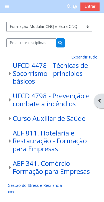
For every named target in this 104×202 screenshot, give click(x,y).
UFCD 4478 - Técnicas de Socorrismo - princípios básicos (50, 73)
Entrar (90, 6)
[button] (69, 6)
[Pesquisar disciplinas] (31, 42)
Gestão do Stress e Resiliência (35, 185)
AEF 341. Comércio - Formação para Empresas (51, 167)
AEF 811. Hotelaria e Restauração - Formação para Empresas (50, 140)
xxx (11, 191)
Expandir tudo (84, 57)
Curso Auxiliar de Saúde (49, 118)
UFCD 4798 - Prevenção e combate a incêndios (51, 99)
